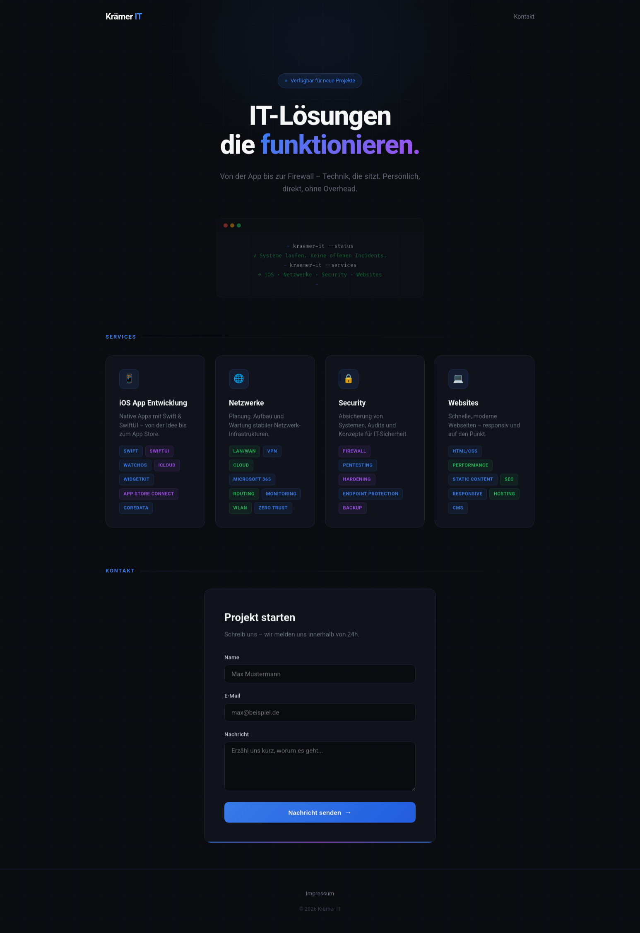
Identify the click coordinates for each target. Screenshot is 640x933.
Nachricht (236, 737)
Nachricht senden (314, 816)
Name (231, 660)
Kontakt (524, 16)
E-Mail (232, 699)
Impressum (320, 893)
